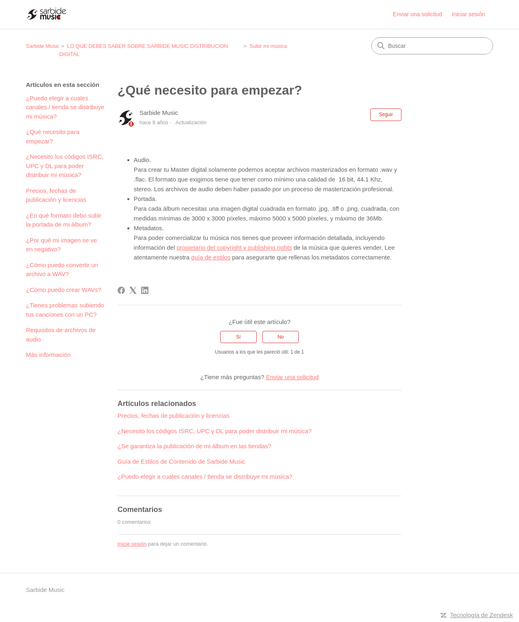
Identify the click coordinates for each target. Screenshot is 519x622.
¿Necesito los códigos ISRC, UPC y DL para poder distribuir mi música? (64, 165)
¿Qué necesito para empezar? (52, 136)
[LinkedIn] (144, 290)
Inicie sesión (132, 544)
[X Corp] (133, 290)
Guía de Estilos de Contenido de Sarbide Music (181, 461)
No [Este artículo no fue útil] (280, 337)
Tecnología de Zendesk (481, 614)
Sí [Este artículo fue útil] (238, 337)
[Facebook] (121, 290)
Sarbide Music (42, 46)
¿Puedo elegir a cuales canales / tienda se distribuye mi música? (65, 107)
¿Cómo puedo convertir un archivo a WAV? (62, 269)
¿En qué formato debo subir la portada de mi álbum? (63, 220)
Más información (48, 354)
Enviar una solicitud (417, 14)
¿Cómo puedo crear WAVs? (63, 289)
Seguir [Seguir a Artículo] (386, 114)
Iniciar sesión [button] (468, 14)
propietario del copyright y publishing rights (234, 247)
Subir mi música (268, 46)
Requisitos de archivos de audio (61, 334)
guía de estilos (211, 257)
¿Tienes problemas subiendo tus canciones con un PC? (65, 310)
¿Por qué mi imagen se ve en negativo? (61, 245)
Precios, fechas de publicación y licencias (56, 195)
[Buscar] (432, 46)
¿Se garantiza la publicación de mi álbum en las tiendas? (194, 446)
